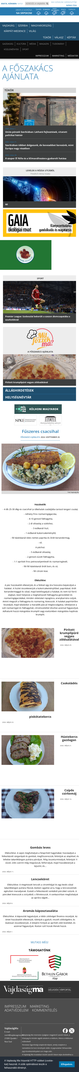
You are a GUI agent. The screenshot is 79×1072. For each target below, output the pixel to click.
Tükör (47, 37)
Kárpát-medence (14, 31)
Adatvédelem (16, 1010)
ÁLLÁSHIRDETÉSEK (19, 390)
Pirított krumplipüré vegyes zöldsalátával (69, 634)
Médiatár (73, 55)
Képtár (71, 37)
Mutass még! (39, 942)
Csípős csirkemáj (69, 791)
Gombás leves (40, 847)
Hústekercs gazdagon (69, 738)
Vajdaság (8, 25)
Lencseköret (40, 879)
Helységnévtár (18, 397)
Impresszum (42, 55)
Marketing (58, 55)
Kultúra (21, 43)
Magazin (44, 43)
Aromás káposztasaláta (40, 911)
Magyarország (41, 25)
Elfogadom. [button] (67, 1064)
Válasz (59, 37)
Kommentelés (44, 1010)
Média (32, 43)
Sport (25, 49)
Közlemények (11, 49)
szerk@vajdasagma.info (14, 1035)
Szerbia (23, 25)
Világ (32, 31)
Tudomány (58, 43)
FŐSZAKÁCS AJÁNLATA (30, 437)
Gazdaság (7, 43)
